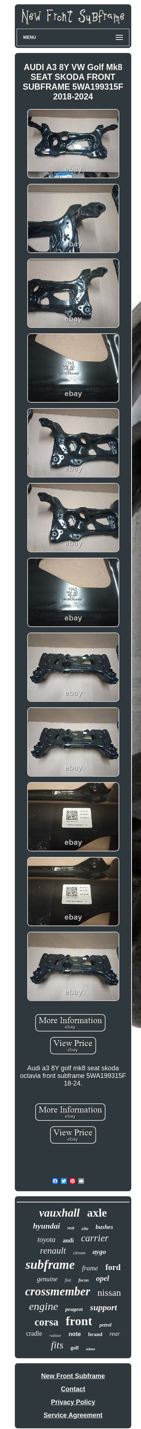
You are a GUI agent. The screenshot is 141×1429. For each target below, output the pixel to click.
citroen (79, 1252)
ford (113, 1267)
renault (53, 1250)
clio (85, 1228)
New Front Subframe (73, 1376)
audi (68, 1240)
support (103, 1307)
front (79, 1321)
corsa (46, 1322)
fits (57, 1345)
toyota (46, 1239)
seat (70, 1227)
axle (97, 1212)
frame (90, 1268)
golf (75, 1348)
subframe (50, 1265)
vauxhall (59, 1212)
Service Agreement (72, 1415)
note (75, 1334)
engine (43, 1306)
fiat (68, 1280)
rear (114, 1333)
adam (90, 1349)
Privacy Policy (73, 1402)
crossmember (57, 1291)
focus (83, 1280)
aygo (99, 1251)
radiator (55, 1336)
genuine (47, 1279)
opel (102, 1278)
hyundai (46, 1225)
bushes (104, 1227)
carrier (95, 1238)
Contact (73, 1389)
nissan (109, 1292)
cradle (34, 1333)
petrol (105, 1325)
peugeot (74, 1309)
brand (95, 1334)
